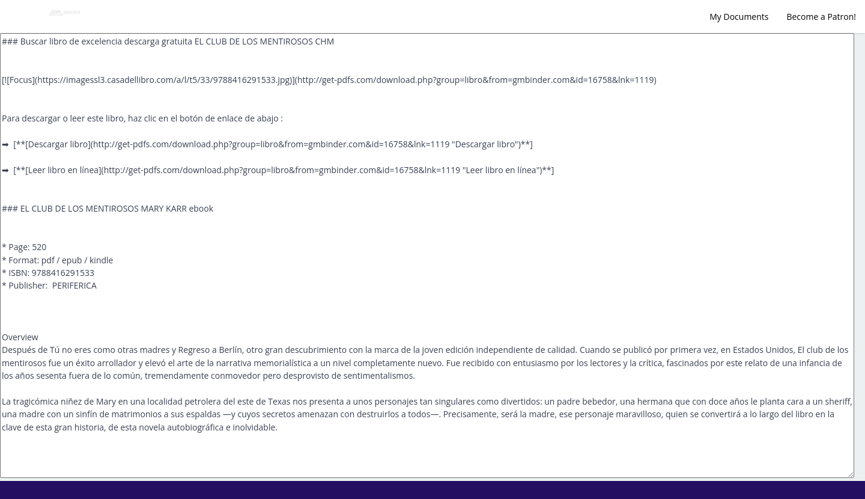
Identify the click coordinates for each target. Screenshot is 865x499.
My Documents (738, 16)
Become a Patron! (821, 16)
